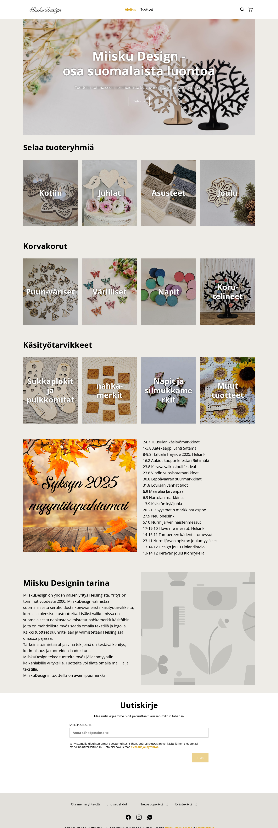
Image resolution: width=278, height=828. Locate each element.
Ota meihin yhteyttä (85, 804)
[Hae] (242, 9)
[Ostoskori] (250, 9)
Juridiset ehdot (116, 804)
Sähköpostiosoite (81, 725)
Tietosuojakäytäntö (155, 804)
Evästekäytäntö (186, 804)
